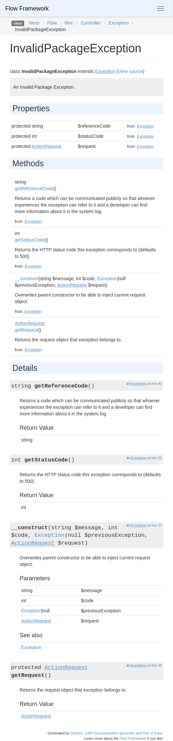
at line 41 (154, 384)
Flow (52, 23)
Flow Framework (27, 8)
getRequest (26, 330)
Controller (91, 23)
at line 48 (154, 665)
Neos (34, 23)
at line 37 (154, 525)
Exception (119, 23)
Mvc (69, 23)
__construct (26, 278)
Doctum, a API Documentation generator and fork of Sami (116, 733)
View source (130, 71)
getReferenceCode (34, 188)
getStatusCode (30, 240)
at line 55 (154, 458)
